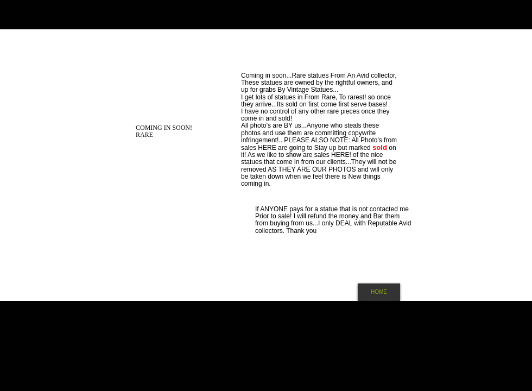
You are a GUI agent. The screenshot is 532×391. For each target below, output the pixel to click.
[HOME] (379, 292)
